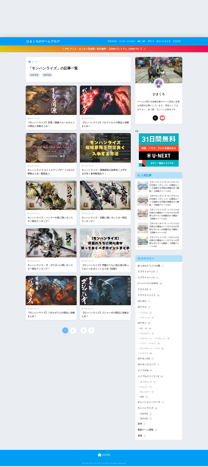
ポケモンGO (146, 359)
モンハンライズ (163, 41)
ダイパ (151, 41)
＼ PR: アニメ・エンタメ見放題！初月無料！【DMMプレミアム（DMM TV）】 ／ (104, 49)
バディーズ (147, 318)
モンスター (147, 392)
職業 (144, 397)
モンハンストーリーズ (151, 403)
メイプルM (145, 371)
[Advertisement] (79, 18)
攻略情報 (34, 75)
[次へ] (91, 331)
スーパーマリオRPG (150, 284)
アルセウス (147, 334)
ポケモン (144, 323)
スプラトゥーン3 (148, 278)
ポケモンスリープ (149, 365)
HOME (104, 455)
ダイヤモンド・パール (152, 349)
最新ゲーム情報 (148, 430)
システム (146, 313)
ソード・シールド (127, 41)
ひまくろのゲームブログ (44, 41)
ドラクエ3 (111, 41)
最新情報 (47, 75)
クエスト (146, 387)
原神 (142, 424)
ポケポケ (144, 301)
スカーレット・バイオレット (155, 339)
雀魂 (142, 436)
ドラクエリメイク (149, 296)
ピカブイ (177, 41)
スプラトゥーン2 (148, 272)
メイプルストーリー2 (150, 377)
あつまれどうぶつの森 (151, 266)
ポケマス (144, 307)
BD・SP (141, 41)
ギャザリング (148, 382)
